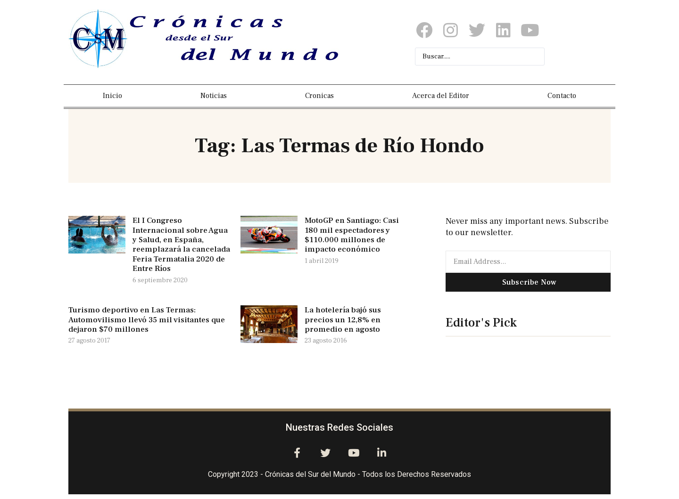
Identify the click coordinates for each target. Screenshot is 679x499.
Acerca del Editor (440, 95)
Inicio (112, 95)
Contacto (561, 95)
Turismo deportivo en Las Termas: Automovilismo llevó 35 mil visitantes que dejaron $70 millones (146, 320)
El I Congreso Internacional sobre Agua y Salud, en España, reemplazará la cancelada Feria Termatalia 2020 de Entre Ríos (181, 244)
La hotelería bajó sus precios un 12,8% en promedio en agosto (343, 320)
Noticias (213, 95)
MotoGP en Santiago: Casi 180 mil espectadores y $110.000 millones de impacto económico (352, 234)
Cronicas (319, 95)
